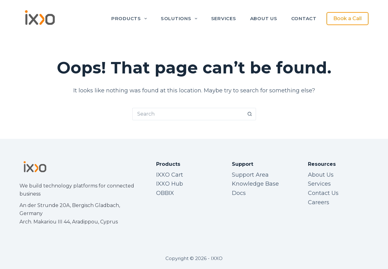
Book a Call (347, 18)
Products (130, 18)
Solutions (180, 18)
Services (223, 18)
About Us (263, 18)
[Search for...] (188, 114)
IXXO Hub (169, 183)
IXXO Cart (169, 174)
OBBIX (165, 193)
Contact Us (323, 193)
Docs (239, 193)
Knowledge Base (255, 183)
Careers (318, 202)
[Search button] (250, 114)
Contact (304, 18)
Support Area (250, 174)
